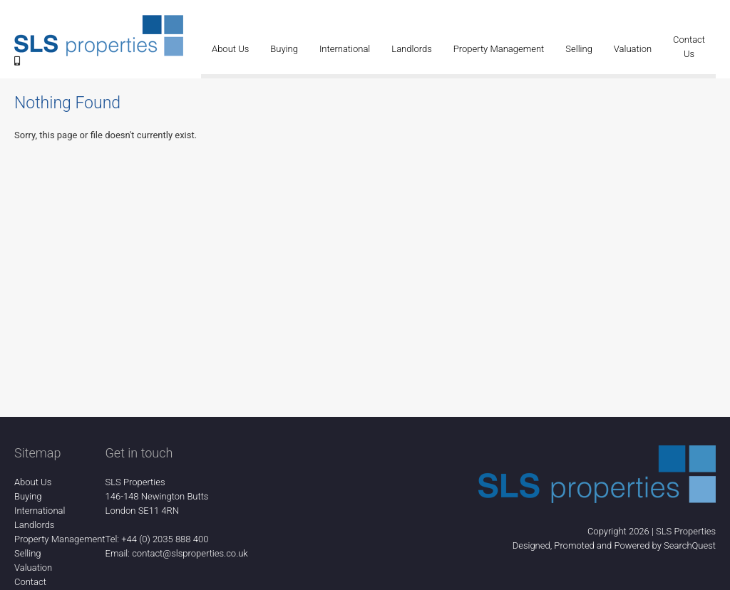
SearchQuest (690, 545)
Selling (578, 48)
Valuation (633, 48)
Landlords (411, 48)
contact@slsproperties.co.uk (190, 553)
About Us (230, 48)
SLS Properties (686, 531)
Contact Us (689, 46)
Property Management (499, 48)
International (344, 48)
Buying (284, 48)
